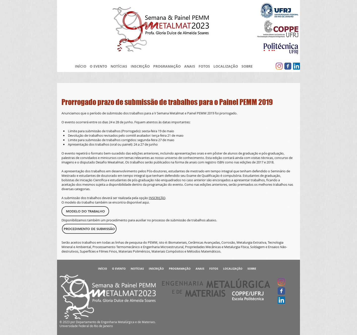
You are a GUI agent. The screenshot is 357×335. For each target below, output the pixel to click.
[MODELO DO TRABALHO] (85, 211)
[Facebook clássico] (287, 66)
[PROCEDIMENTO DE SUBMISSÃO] (89, 229)
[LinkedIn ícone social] (296, 66)
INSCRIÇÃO (157, 198)
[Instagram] (279, 66)
